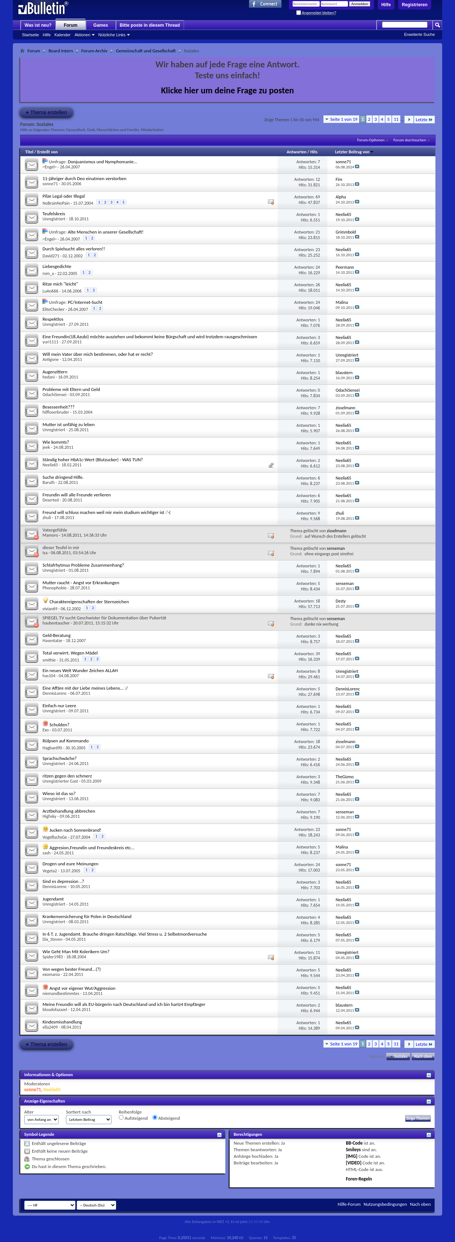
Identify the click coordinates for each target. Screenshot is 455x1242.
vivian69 (50, 608)
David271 (51, 255)
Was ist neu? (38, 25)
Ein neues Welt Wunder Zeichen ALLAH (80, 670)
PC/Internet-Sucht (85, 302)
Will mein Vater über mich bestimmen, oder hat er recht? (98, 354)
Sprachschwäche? (60, 758)
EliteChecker (54, 309)
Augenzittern (55, 371)
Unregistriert (54, 218)
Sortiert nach (78, 1112)
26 (318, 284)
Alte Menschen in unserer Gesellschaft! (105, 232)
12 (318, 179)
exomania (51, 974)
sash (46, 852)
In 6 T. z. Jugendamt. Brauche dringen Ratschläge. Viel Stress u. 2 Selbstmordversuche (125, 934)
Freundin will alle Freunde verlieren (77, 494)
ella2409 (50, 1027)
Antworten (297, 151)
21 (318, 232)
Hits (313, 151)
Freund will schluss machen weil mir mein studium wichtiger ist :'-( (106, 512)
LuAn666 (50, 291)
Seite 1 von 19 (343, 119)
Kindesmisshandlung (62, 1022)
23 (318, 249)
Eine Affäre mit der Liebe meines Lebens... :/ (85, 688)
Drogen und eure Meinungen (70, 863)
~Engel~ (49, 166)
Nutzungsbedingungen (385, 1204)
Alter (29, 1112)
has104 (49, 675)
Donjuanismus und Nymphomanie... (102, 161)
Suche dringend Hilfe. (63, 477)
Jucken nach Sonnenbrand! (75, 830)
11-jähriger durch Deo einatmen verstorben (84, 178)
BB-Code (354, 1143)
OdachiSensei (54, 394)
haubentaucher (56, 623)
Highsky (49, 816)
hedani (49, 377)
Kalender (62, 35)
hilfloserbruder (56, 412)
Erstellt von (47, 151)
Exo (46, 729)
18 (318, 601)
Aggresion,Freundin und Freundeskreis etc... (92, 847)
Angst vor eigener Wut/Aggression (82, 988)
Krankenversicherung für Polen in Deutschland (87, 916)
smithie (49, 660)
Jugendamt (53, 899)
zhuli (47, 517)
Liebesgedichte (57, 266)
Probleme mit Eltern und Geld (71, 389)
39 (318, 653)
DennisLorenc (55, 693)
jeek (46, 447)
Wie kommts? (56, 442)
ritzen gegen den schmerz (67, 776)
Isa (45, 552)
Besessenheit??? (58, 407)
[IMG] (351, 1156)
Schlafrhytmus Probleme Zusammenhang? (83, 565)
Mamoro (50, 535)
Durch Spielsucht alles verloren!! (74, 248)
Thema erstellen (46, 112)
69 (318, 196)
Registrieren (415, 4)
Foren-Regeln (359, 1179)
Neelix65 (50, 464)
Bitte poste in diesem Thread (150, 25)
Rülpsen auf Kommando (66, 740)
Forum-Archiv (94, 50)
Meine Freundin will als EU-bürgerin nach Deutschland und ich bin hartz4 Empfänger (124, 1004)
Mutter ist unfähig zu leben (69, 424)
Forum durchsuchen (409, 140)
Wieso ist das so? (59, 793)
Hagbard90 (52, 747)
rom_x (48, 273)
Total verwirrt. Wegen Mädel (70, 653)
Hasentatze (52, 640)
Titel (29, 151)
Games (100, 25)
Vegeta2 (50, 870)
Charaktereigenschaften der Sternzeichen (89, 601)
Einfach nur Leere (59, 705)
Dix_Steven (52, 939)
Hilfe (386, 4)
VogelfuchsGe (55, 837)
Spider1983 (53, 956)
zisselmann (336, 530)
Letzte (424, 119)
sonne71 (50, 183)
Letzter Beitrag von (354, 151)
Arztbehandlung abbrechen (69, 811)
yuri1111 (50, 341)
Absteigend (166, 1118)
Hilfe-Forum (349, 1204)
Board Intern (60, 50)
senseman (336, 548)
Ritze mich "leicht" (60, 284)
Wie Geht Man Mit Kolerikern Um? (76, 951)
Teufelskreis (54, 213)
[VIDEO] (354, 1162)
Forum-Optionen (370, 140)
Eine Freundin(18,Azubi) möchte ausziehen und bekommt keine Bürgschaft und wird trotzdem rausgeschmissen (150, 336)
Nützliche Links (111, 35)
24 (318, 267)
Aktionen (83, 35)
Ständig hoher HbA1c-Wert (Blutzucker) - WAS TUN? (93, 459)
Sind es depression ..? (63, 881)
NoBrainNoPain (56, 203)
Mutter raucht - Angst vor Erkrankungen (81, 582)
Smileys (353, 1149)
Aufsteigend (133, 1118)
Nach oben (423, 1056)
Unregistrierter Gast (60, 781)
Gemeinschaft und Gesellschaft (146, 50)
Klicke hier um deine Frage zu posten (227, 90)
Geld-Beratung (57, 635)
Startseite (30, 35)
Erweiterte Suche (419, 34)
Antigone (51, 359)
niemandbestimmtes (61, 993)
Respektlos (53, 319)
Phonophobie (54, 587)
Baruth (49, 482)
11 (396, 119)
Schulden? (59, 724)
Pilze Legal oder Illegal (64, 196)
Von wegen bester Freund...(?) (72, 969)
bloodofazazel (55, 1009)
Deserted (51, 500)
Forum (70, 25)
